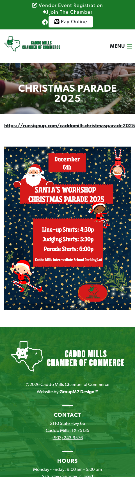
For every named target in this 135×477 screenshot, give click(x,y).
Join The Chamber (68, 12)
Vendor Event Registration (67, 5)
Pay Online (70, 22)
